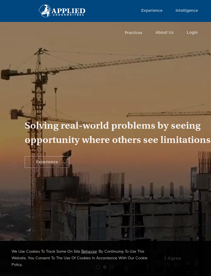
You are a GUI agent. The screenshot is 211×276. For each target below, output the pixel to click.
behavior (89, 252)
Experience (151, 11)
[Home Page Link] (62, 11)
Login (192, 33)
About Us (165, 33)
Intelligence (187, 11)
